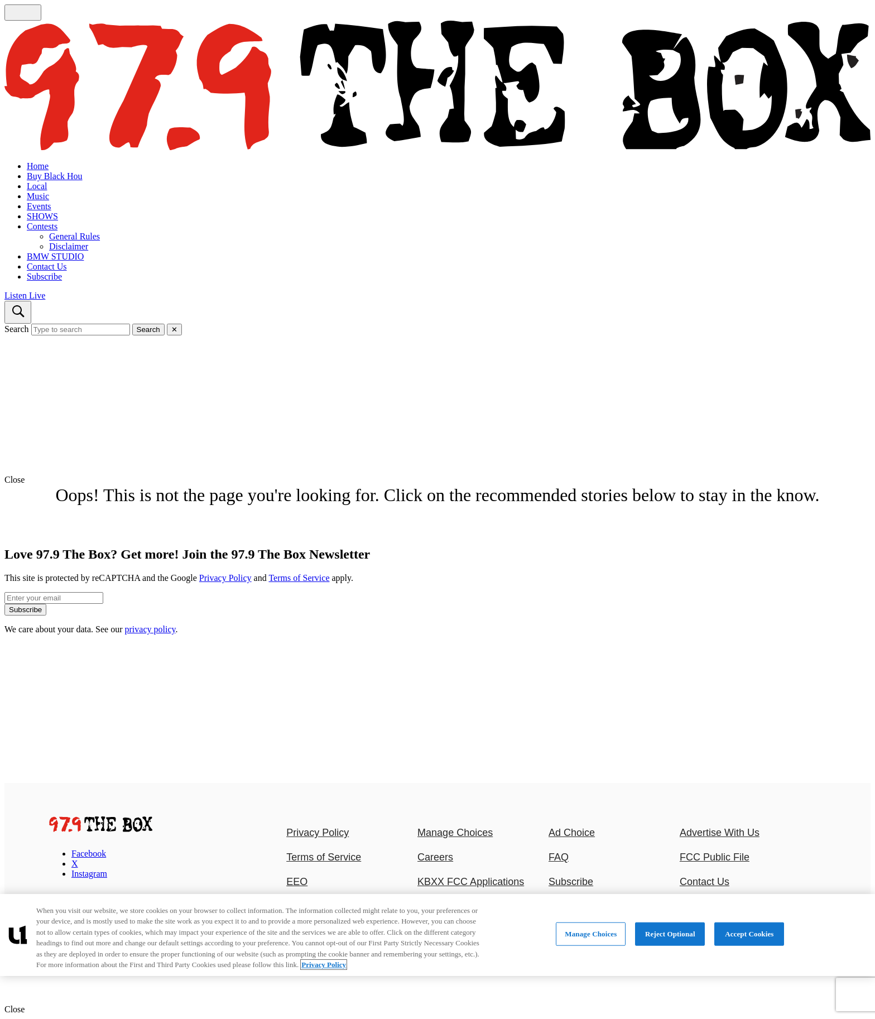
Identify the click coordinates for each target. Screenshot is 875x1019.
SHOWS (42, 216)
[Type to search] (80, 329)
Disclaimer (68, 246)
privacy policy (150, 629)
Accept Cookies (749, 934)
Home (38, 166)
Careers (435, 857)
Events (39, 206)
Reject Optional (670, 934)
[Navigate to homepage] (437, 86)
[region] (437, 935)
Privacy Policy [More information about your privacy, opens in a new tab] (323, 964)
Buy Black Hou (55, 176)
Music (38, 196)
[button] (437, 480)
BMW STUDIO (55, 256)
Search (16, 329)
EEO (296, 881)
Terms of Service (298, 578)
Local (37, 186)
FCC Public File (714, 857)
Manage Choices (455, 832)
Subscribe (44, 276)
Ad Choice (572, 832)
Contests (42, 226)
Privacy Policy (225, 578)
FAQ (559, 857)
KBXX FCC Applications (470, 881)
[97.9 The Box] (100, 829)
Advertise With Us (719, 832)
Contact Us (47, 266)
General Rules (74, 236)
